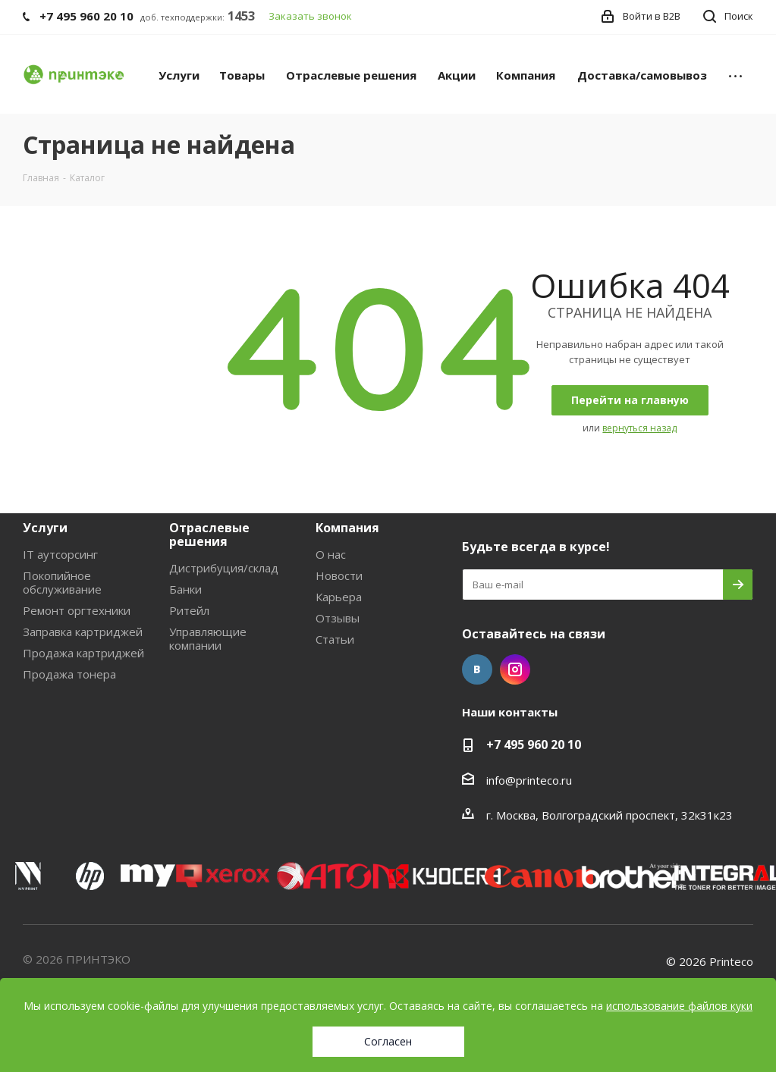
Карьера (339, 596)
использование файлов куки (679, 1005)
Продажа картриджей (83, 652)
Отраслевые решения (209, 534)
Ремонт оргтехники (76, 610)
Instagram (515, 669)
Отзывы (338, 617)
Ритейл (189, 610)
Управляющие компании (208, 638)
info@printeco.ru (529, 780)
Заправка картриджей (83, 631)
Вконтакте (477, 669)
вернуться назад (639, 428)
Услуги (45, 527)
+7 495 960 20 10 (533, 744)
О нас (331, 554)
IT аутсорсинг (60, 554)
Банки (185, 589)
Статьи (335, 639)
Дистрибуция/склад (223, 567)
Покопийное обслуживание (62, 582)
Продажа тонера (69, 674)
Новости (339, 575)
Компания (347, 527)
